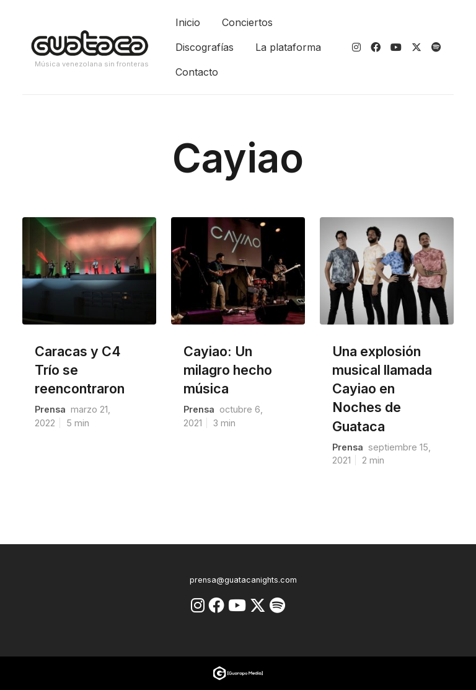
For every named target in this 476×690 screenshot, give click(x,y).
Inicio (187, 22)
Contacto (196, 72)
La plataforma (288, 47)
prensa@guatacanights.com (243, 580)
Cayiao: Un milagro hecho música (227, 370)
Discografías (204, 47)
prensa (50, 409)
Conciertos (247, 22)
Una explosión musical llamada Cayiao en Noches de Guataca (382, 388)
